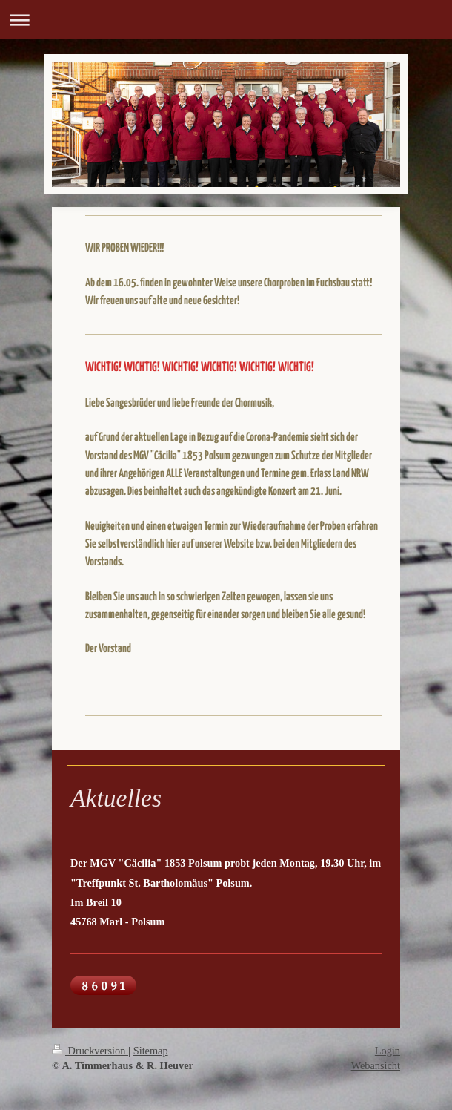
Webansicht (375, 1065)
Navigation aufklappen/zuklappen (226, 20)
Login (387, 1051)
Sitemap (150, 1051)
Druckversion (90, 1051)
